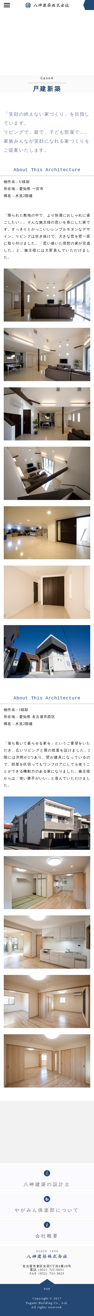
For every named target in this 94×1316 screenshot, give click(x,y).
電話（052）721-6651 (47, 1269)
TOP (47, 1289)
